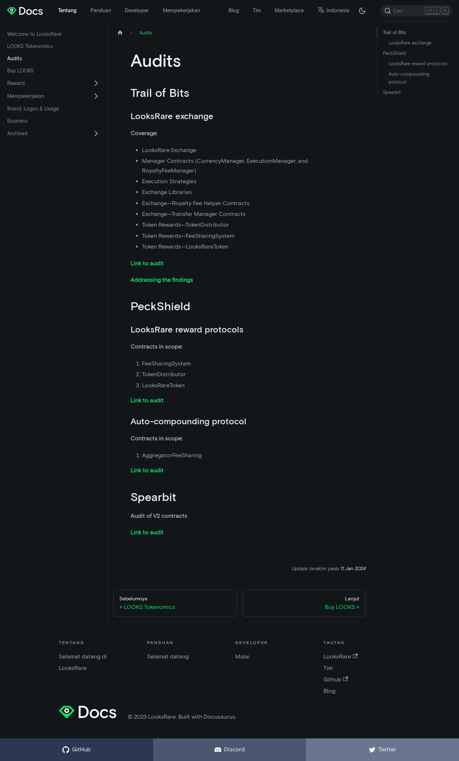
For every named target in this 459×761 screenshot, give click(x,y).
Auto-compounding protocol (409, 77)
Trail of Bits (394, 32)
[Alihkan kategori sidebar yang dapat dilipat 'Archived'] (96, 133)
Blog (233, 10)
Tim (257, 10)
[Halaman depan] (120, 32)
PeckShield (394, 53)
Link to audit (147, 263)
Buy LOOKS (20, 70)
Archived (17, 133)
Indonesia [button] (333, 10)
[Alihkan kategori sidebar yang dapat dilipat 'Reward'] (96, 83)
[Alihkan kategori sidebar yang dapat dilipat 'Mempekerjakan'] (96, 96)
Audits (14, 58)
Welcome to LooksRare (34, 34)
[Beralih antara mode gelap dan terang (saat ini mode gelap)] (362, 10)
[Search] (416, 10)
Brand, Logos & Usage (33, 108)
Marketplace (289, 10)
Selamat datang (168, 656)
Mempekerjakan (181, 10)
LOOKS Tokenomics (30, 46)
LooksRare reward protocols (418, 63)
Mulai (242, 656)
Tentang (67, 10)
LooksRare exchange (410, 43)
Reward (16, 83)
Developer (137, 10)
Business (17, 121)
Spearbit (392, 92)
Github (335, 679)
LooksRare (340, 656)
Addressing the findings (162, 279)
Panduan (100, 10)
